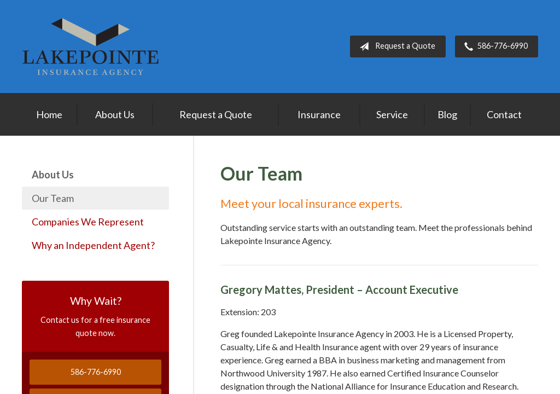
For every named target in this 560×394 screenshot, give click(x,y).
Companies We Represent (88, 222)
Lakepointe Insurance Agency (90, 47)
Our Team (53, 198)
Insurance (319, 114)
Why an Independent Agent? (93, 245)
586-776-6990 (494, 46)
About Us (115, 114)
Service (392, 114)
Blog (447, 114)
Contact (504, 114)
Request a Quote (395, 46)
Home (49, 114)
